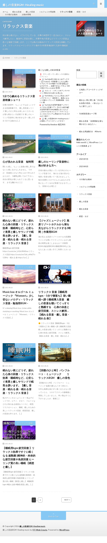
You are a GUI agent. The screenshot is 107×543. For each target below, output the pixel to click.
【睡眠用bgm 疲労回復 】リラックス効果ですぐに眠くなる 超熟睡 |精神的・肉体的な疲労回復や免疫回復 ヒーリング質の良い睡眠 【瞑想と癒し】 (19, 464)
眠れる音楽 (18, 14)
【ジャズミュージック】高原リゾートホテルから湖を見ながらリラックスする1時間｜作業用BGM (54, 233)
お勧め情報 (28, 19)
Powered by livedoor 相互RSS (52, 131)
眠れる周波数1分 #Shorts (91, 137)
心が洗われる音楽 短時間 (18, 168)
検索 (78, 77)
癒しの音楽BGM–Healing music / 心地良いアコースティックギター (54, 127)
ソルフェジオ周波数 (50, 14)
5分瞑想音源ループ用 (88, 120)
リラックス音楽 (69, 14)
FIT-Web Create (40, 537)
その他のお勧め (12, 19)
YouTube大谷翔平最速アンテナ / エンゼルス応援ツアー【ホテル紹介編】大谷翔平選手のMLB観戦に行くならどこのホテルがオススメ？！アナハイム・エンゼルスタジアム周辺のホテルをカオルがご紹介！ (55, 117)
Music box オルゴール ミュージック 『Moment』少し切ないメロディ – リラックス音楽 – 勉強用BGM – (18, 304)
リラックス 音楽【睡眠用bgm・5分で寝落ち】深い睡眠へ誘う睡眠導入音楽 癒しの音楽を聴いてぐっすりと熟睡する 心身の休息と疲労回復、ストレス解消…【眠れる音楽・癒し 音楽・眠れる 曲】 (54, 312)
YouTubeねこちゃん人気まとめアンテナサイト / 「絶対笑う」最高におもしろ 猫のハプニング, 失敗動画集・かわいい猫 (54, 105)
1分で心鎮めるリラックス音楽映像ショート (19, 104)
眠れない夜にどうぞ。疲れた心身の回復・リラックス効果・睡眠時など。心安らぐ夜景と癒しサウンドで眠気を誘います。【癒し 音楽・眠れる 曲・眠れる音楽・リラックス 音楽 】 (18, 239)
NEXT (63, 507)
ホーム (5, 14)
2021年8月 (84, 172)
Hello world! (81, 148)
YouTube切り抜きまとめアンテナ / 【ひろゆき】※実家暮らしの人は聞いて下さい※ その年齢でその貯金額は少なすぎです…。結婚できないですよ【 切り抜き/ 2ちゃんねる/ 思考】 (55, 90)
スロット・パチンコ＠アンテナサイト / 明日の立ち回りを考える (55, 98)
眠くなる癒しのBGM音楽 (49, 77)
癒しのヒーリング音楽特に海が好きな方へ (53, 170)
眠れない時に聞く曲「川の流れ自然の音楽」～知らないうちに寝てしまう (91, 109)
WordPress (65, 537)
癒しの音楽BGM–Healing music (34, 533)
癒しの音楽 (32, 14)
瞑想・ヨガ (86, 14)
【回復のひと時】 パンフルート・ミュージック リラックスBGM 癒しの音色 (54, 381)
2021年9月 (84, 164)
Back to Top (53, 523)
